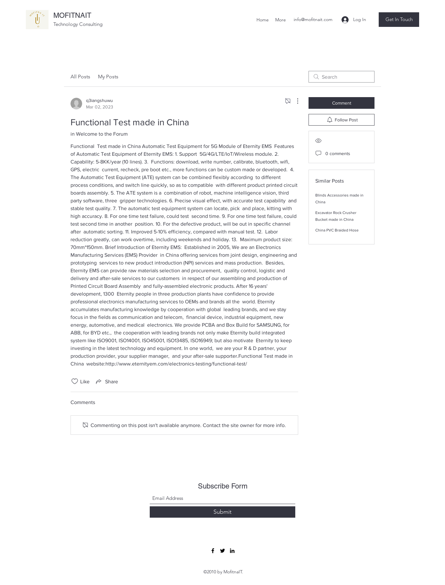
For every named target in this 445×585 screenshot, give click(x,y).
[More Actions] (294, 101)
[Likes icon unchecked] (75, 381)
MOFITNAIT (72, 15)
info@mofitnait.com (313, 19)
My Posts (108, 76)
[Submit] (222, 512)
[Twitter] (222, 550)
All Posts (80, 76)
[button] (399, 19)
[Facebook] (213, 550)
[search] (341, 77)
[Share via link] (106, 381)
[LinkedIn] (232, 550)
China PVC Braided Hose (337, 230)
